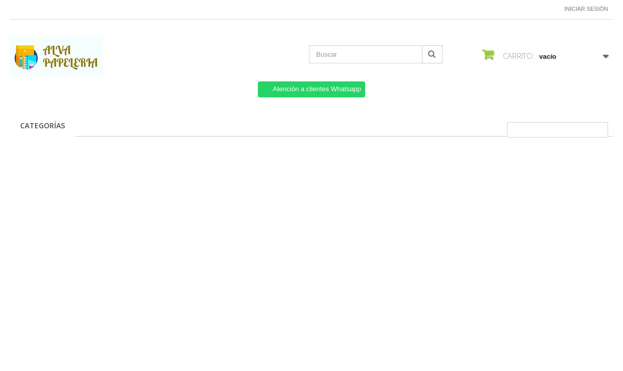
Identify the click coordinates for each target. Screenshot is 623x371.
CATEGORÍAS (42, 125)
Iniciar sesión (586, 9)
